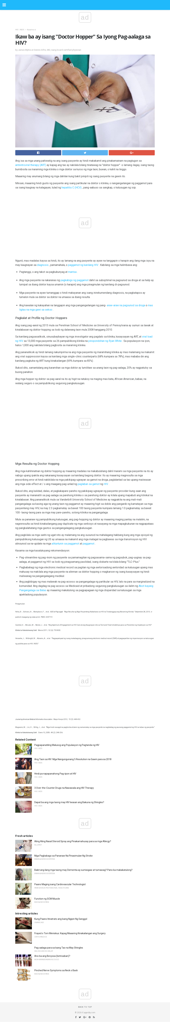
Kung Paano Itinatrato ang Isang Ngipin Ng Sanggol (60, 919)
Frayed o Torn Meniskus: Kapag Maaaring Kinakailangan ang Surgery (70, 933)
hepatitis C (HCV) (72, 187)
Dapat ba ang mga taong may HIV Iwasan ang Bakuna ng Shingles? (69, 802)
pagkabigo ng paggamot (74, 280)
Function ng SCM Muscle (47, 898)
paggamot (88, 543)
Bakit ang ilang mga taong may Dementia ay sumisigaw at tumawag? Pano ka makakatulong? (83, 870)
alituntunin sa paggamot (65, 543)
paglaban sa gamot (89, 484)
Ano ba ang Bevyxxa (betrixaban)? (52, 956)
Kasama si (31, 30)
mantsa (72, 271)
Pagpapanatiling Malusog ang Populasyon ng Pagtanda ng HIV (66, 745)
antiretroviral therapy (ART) (30, 165)
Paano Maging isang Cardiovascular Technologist (60, 884)
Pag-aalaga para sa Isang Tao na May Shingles (58, 947)
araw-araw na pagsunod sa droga (126, 305)
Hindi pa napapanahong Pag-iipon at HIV (55, 773)
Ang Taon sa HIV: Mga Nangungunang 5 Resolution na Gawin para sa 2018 (72, 759)
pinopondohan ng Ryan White (105, 340)
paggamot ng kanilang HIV (83, 265)
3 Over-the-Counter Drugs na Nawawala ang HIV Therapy (64, 788)
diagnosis (42, 265)
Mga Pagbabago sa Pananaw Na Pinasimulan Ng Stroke (63, 855)
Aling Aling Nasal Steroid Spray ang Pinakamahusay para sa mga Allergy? (72, 841)
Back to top (85, 1007)
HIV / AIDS (19, 30)
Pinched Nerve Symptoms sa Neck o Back (56, 970)
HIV (106, 484)
